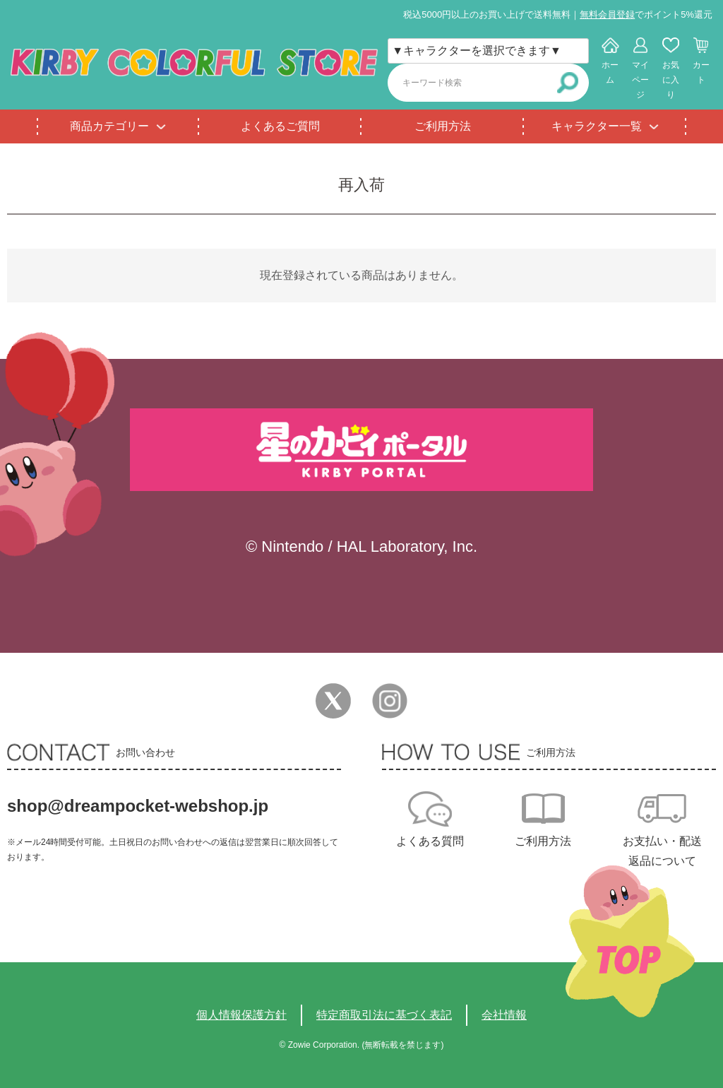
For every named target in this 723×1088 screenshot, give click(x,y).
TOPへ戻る (630, 941)
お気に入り (670, 80)
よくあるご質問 (280, 126)
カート (701, 72)
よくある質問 (430, 841)
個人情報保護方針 (241, 1015)
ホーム (610, 72)
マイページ (640, 80)
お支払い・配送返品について (662, 851)
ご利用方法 (442, 126)
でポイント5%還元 (646, 14)
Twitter (333, 701)
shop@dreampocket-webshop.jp (137, 805)
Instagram (389, 701)
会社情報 (504, 1015)
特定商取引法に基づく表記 (384, 1015)
